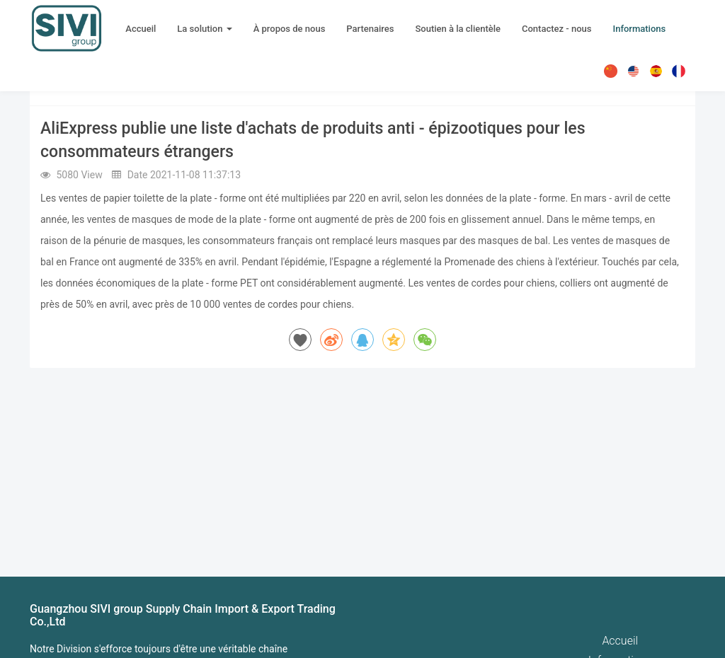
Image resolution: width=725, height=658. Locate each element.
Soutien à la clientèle (458, 28)
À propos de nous (289, 28)
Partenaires (370, 28)
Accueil (140, 28)
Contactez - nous (556, 28)
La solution (204, 28)
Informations (639, 28)
